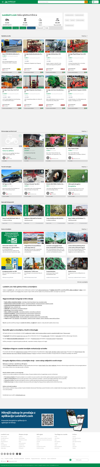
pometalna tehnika (34, 316)
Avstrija (74, 436)
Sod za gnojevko (22, 443)
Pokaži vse (85, 36)
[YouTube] (2, 454)
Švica (74, 443)
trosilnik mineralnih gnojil (21, 313)
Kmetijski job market (41, 446)
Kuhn (13, 353)
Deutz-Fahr (57, 448)
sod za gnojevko (30, 313)
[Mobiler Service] (77, 269)
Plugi (20, 441)
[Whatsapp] (13, 453)
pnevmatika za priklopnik (35, 311)
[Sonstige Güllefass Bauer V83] (55, 56)
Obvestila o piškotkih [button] (19, 458)
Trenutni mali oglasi (6, 166)
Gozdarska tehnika (79, 15)
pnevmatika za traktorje (24, 311)
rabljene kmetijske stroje (43, 290)
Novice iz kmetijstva (6, 229)
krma (61, 333)
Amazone (29, 353)
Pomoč (3, 461)
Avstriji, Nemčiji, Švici (43, 365)
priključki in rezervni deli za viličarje (51, 318)
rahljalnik (16, 307)
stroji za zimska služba (43, 316)
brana (12, 307)
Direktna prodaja (80, 20)
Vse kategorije (4, 444)
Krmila (67, 20)
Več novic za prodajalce (82, 282)
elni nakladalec (16, 318)
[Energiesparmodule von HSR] (11, 269)
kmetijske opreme (35, 338)
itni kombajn (22, 315)
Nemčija (74, 440)
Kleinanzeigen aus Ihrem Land (9, 131)
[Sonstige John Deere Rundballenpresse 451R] (55, 92)
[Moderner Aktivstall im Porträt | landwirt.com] (33, 214)
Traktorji (20, 436)
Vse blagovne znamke (5, 446)
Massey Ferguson (78, 351)
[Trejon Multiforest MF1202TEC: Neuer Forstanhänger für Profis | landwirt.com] (55, 214)
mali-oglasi (15, 28)
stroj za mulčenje (14, 310)
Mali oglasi (3, 440)
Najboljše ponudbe (6, 36)
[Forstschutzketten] (55, 269)
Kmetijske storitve (69, 25)
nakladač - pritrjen (40, 318)
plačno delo (58, 336)
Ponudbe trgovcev (4, 438)
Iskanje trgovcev (31, 28)
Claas (37, 302)
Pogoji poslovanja (35, 458)
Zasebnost (27, 458)
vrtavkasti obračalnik (40, 303)
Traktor (38, 436)
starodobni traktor (43, 302)
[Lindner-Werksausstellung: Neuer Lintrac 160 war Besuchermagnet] (77, 243)
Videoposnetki (40, 28)
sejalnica (21, 310)
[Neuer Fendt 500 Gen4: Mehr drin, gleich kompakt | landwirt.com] (11, 214)
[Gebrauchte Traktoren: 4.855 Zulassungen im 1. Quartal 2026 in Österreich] (11, 243)
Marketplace (23, 28)
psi (26, 336)
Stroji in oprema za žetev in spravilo (44, 438)
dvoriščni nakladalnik (24, 316)
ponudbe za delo (45, 336)
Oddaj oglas (3, 448)
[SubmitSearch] (86, 2)
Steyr (47, 351)
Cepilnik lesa (21, 444)
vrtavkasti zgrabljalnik (30, 303)
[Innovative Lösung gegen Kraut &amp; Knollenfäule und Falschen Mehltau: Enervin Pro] (55, 243)
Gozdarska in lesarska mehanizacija (44, 440)
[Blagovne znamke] (20, 454)
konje (21, 336)
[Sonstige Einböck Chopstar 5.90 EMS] (77, 92)
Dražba (46, 28)
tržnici (19, 291)
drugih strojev (60, 338)
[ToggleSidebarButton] (2, 2)
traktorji (33, 333)
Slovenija (74, 446)
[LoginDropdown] (95, 2)
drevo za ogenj (67, 333)
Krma (38, 444)
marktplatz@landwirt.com (54, 465)
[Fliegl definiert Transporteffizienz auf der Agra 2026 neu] (33, 243)
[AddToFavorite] (20, 41)
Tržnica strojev (4, 436)
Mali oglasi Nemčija (77, 441)
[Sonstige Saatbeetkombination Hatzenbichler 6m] (33, 56)
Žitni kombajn (22, 438)
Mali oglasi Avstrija (77, 438)
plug (19, 307)
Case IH (62, 351)
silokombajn (37, 315)
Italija (50, 365)
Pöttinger (19, 353)
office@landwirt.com (20, 395)
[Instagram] (5, 454)
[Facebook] (8, 454)
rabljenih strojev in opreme (21, 351)
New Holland (33, 302)
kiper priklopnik (13, 308)
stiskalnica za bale (49, 303)
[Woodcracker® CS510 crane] (33, 269)
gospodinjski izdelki (55, 333)
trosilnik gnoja (37, 313)
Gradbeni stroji (22, 446)
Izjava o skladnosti (51, 458)
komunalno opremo (51, 338)
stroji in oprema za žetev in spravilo (43, 333)
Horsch (34, 353)
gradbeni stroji (28, 333)
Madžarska (54, 365)
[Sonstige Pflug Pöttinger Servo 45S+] (77, 56)
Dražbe (2, 443)
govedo (18, 336)
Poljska (74, 448)
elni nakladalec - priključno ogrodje (28, 318)
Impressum (43, 458)
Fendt (28, 302)
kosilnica (23, 303)
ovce (24, 336)
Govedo (38, 441)
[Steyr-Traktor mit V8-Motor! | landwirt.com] (77, 214)
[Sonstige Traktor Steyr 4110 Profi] (11, 92)
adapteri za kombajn (30, 315)
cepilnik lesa (39, 305)
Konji (38, 443)
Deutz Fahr (9, 353)
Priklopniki (21, 448)
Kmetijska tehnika (69, 15)
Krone (15, 353)
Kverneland (24, 353)
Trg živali (72, 20)
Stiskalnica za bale (23, 440)
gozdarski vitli (24, 305)
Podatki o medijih (9, 458)
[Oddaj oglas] (90, 2)
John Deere (24, 302)
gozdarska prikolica (32, 305)
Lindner (58, 351)
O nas (2, 458)
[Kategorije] (17, 454)
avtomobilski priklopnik (22, 308)
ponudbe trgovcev (7, 28)
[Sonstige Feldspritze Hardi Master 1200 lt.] (33, 92)
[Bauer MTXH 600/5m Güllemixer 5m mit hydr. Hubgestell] (11, 56)
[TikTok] (10, 454)
